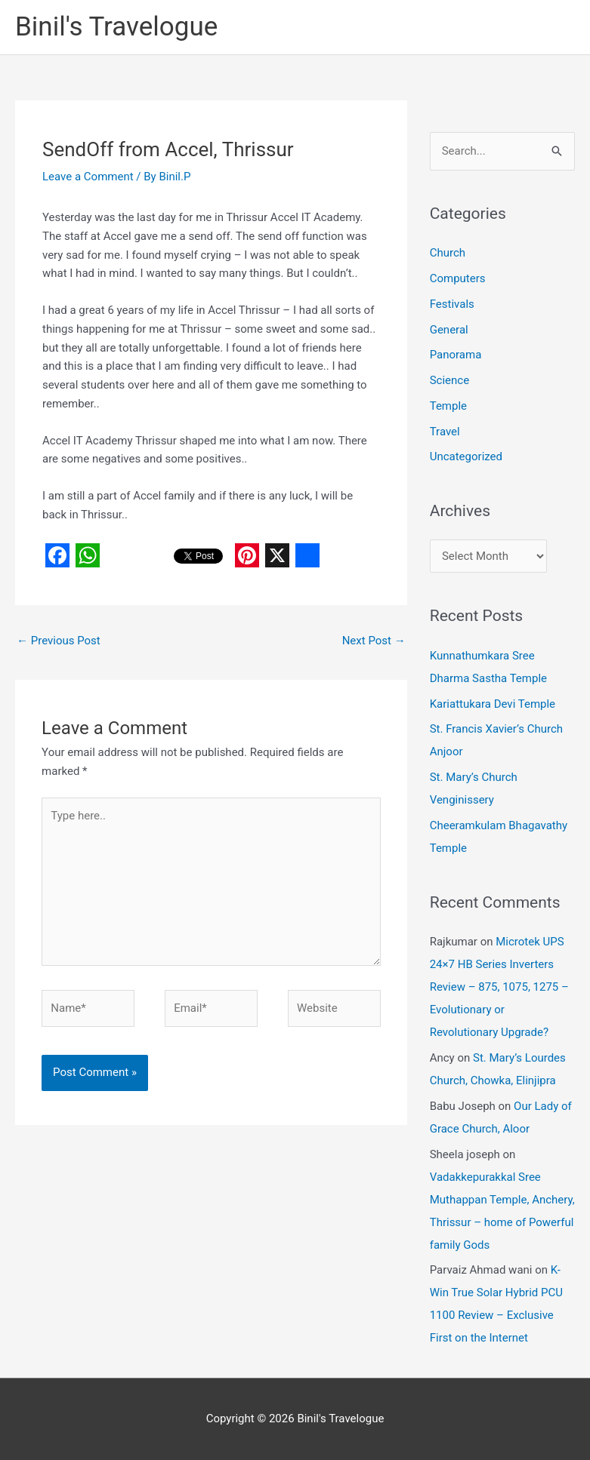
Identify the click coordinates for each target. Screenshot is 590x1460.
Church (447, 253)
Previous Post (58, 640)
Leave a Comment (88, 176)
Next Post (374, 640)
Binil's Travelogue (116, 26)
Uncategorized (466, 456)
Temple (448, 406)
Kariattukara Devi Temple (492, 704)
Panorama (456, 354)
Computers (458, 278)
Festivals (452, 304)
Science (449, 380)
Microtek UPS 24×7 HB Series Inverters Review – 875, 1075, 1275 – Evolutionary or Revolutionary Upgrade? (499, 987)
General (449, 330)
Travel (445, 431)
